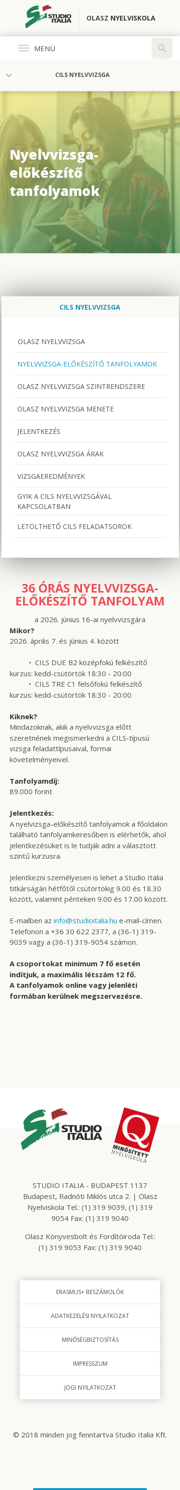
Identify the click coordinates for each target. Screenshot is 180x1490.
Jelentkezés (38, 431)
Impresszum (90, 1364)
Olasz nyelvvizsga (50, 341)
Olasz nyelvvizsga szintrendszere (81, 386)
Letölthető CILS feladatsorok (74, 526)
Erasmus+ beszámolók (90, 1292)
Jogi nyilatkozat (90, 1387)
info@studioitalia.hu (85, 920)
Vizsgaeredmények (51, 476)
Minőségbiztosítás (90, 1340)
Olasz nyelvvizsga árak (60, 453)
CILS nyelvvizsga (82, 75)
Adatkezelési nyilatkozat (90, 1316)
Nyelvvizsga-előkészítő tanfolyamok (87, 363)
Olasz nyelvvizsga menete (65, 408)
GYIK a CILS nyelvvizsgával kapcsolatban (64, 501)
